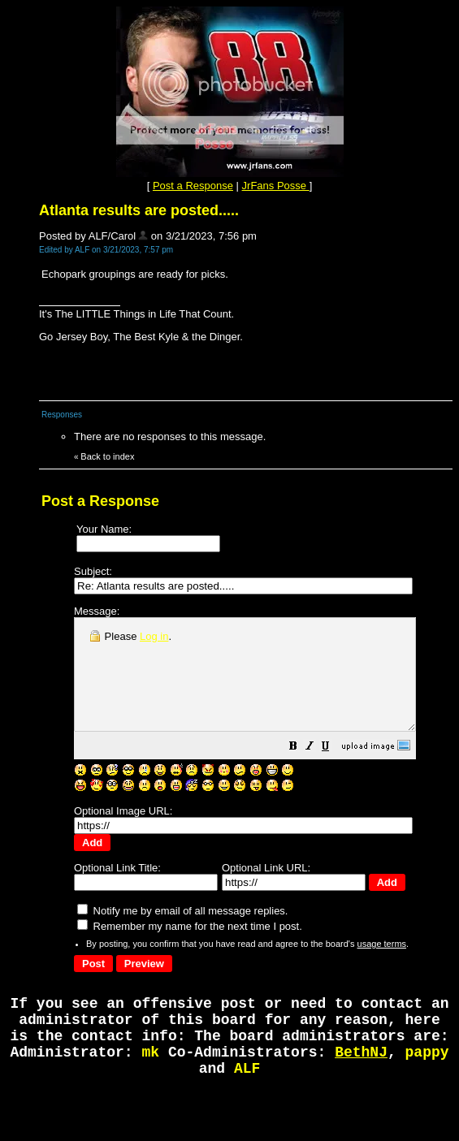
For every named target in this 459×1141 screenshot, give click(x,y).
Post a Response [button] (193, 185)
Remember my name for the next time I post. (189, 931)
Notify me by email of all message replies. (182, 916)
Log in (154, 636)
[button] (333, 770)
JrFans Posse (276, 185)
